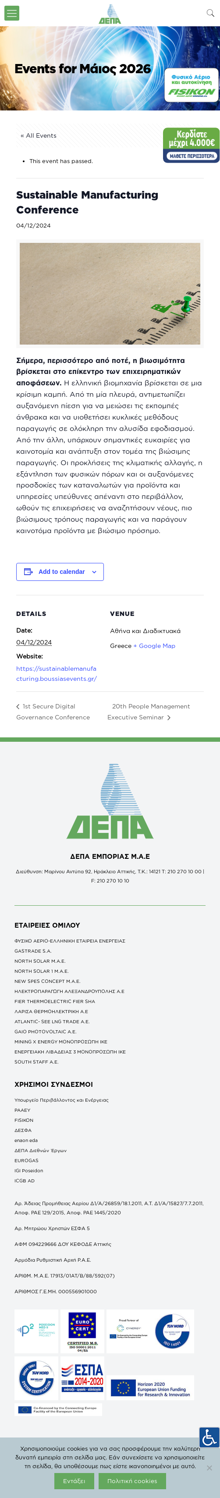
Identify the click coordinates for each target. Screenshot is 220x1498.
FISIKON (23, 1120)
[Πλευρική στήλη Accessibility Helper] (209, 1437)
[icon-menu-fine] (11, 13)
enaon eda (26, 1140)
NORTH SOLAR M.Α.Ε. (40, 961)
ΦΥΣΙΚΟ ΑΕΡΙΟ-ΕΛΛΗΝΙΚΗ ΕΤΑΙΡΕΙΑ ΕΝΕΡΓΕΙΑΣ (69, 940)
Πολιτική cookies (132, 1481)
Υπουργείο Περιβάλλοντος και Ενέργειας (61, 1100)
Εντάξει (74, 1481)
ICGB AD (24, 1180)
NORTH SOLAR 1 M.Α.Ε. (41, 971)
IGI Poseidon (28, 1170)
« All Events (39, 135)
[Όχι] (209, 1467)
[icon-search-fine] (211, 13)
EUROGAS (26, 1160)
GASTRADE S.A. (33, 951)
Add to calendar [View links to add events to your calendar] (62, 571)
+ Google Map (154, 645)
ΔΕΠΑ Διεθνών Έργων (40, 1150)
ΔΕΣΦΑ (23, 1130)
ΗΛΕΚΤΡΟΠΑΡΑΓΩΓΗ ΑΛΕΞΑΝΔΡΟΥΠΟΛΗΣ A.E (69, 991)
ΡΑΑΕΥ (22, 1110)
